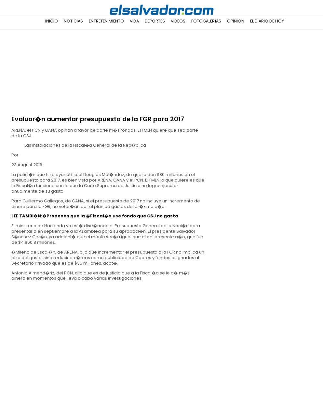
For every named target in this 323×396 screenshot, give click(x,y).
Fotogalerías (206, 21)
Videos (178, 21)
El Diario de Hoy (267, 21)
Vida (134, 21)
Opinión (235, 21)
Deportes (155, 21)
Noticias (73, 21)
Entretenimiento (106, 21)
